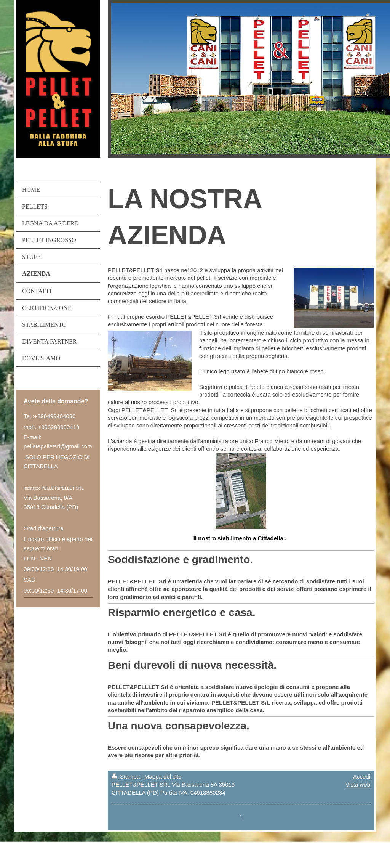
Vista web (357, 784)
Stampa (126, 776)
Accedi (361, 776)
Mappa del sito (163, 776)
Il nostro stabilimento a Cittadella (238, 538)
